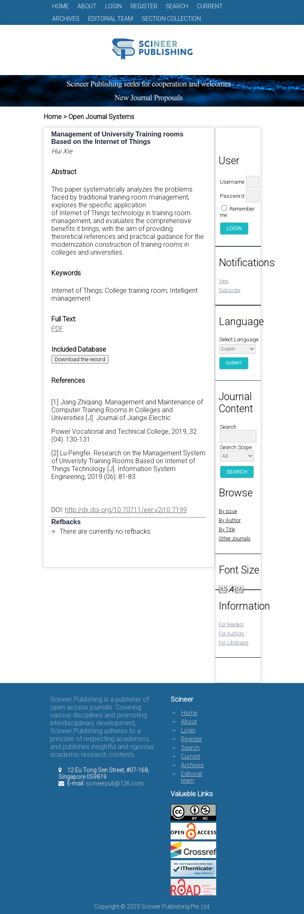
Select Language (238, 339)
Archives (66, 18)
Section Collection (171, 18)
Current (210, 6)
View (224, 281)
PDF (57, 329)
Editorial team (110, 18)
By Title (227, 529)
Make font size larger (239, 588)
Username (232, 182)
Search (177, 6)
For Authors (231, 634)
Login (113, 6)
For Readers (231, 624)
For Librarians (234, 643)
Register (143, 6)
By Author (230, 520)
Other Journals (235, 539)
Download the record (80, 359)
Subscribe (229, 290)
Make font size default (231, 588)
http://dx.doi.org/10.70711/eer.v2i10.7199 (126, 510)
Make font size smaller (223, 588)
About (87, 6)
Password (232, 196)
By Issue (228, 511)
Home (60, 6)
